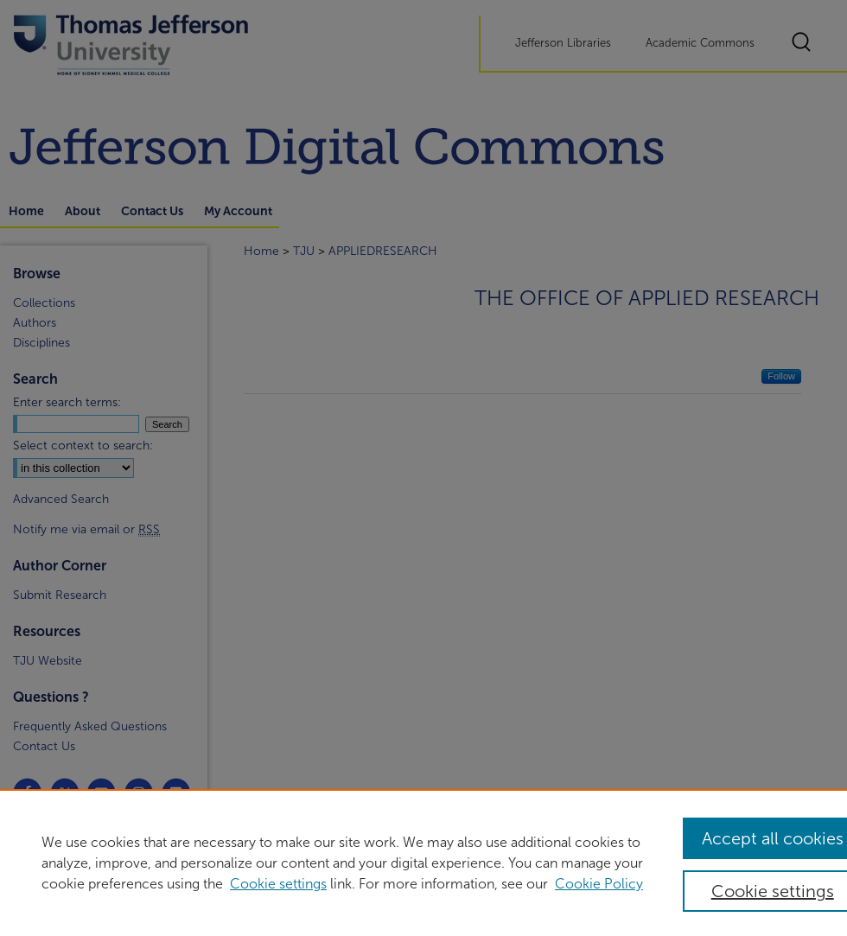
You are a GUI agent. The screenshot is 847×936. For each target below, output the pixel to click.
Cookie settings (278, 883)
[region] (423, 862)
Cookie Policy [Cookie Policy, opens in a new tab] (599, 883)
